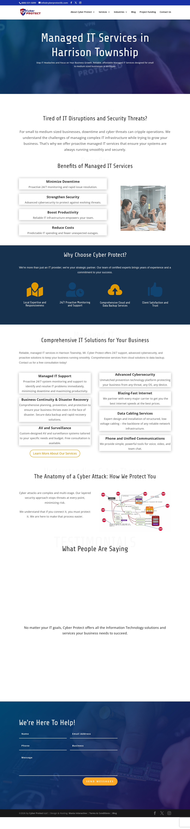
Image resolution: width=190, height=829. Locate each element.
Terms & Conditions (99, 813)
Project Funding (148, 12)
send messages (100, 781)
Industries (119, 12)
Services (103, 12)
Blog (133, 12)
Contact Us (165, 12)
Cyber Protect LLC (38, 813)
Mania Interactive (78, 813)
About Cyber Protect (81, 12)
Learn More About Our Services (55, 453)
